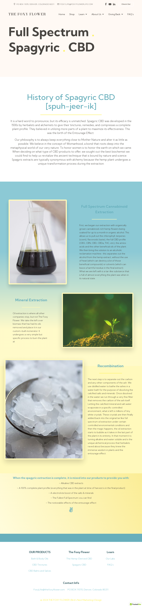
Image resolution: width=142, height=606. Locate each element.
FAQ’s (130, 14)
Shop (72, 14)
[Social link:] (106, 4)
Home (62, 14)
